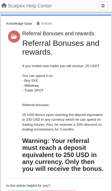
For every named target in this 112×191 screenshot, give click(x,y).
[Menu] (103, 5)
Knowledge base (19, 23)
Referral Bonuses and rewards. (59, 33)
